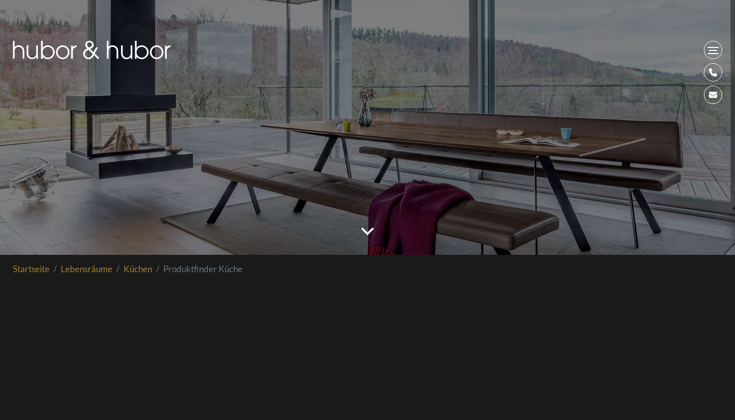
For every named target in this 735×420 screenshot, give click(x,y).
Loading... (367, 350)
